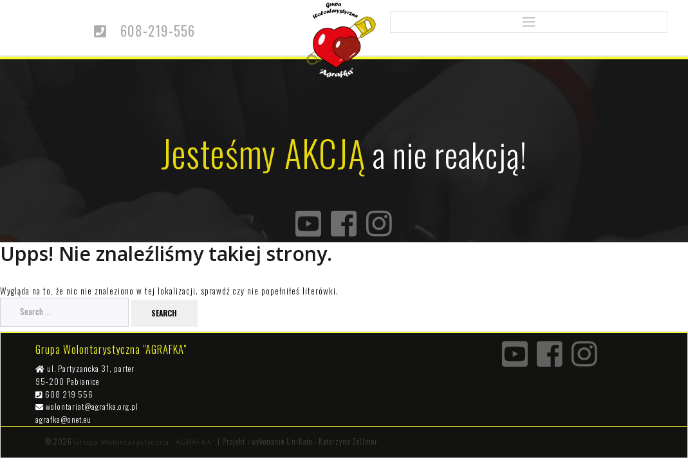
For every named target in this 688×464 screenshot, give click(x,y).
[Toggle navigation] (528, 22)
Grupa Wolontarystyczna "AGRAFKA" (145, 442)
